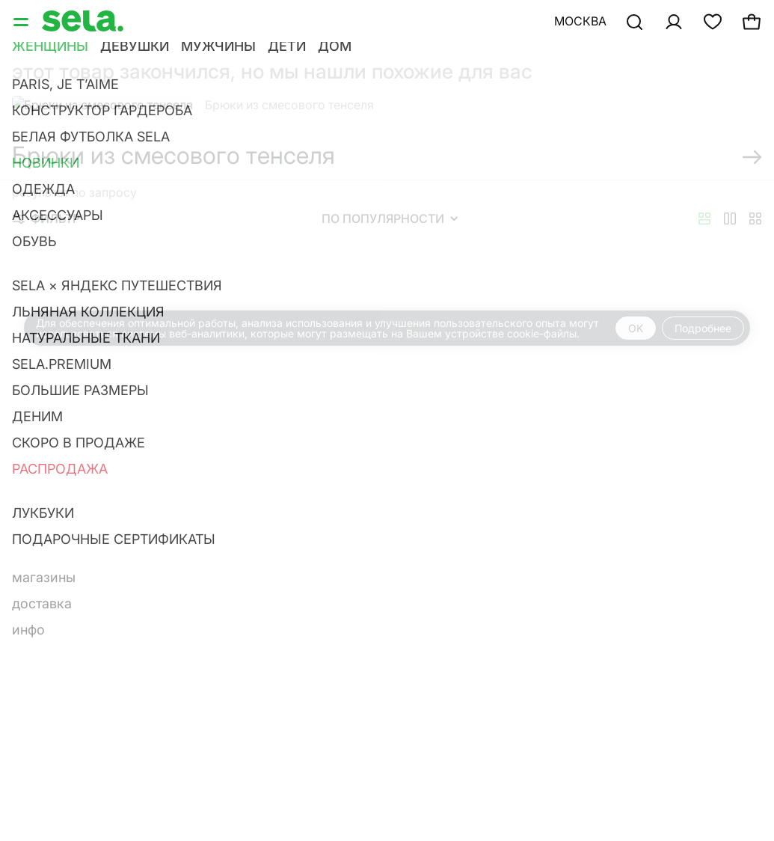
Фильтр (46, 218)
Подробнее (703, 328)
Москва (580, 20)
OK (635, 328)
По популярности (390, 218)
